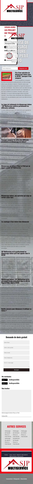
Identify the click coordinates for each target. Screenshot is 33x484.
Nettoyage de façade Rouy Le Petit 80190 (8, 433)
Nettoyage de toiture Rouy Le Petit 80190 (24, 433)
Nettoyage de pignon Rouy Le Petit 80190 (8, 441)
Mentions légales (16, 456)
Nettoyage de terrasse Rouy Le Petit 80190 (16, 433)
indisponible (14, 380)
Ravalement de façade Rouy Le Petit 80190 (16, 441)
